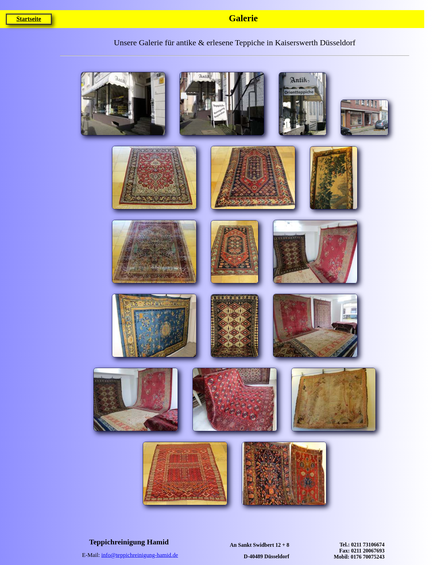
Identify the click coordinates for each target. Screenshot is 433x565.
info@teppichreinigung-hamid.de (139, 555)
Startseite (28, 19)
